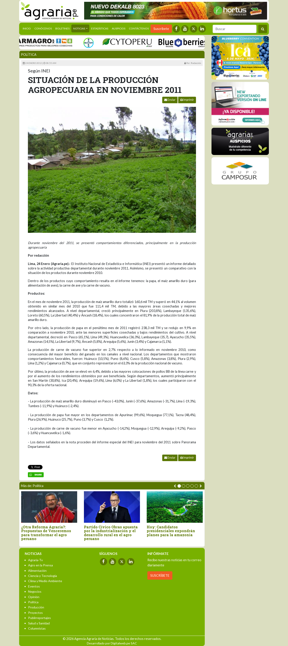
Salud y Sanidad (39, 623)
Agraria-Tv (35, 560)
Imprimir (187, 99)
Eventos (34, 586)
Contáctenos (139, 28)
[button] (179, 486)
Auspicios (118, 28)
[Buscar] (234, 29)
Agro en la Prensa (40, 565)
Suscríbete (161, 29)
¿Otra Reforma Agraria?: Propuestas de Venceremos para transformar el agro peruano (46, 533)
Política (28, 54)
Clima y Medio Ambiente (45, 581)
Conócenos (43, 28)
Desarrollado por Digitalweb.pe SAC (112, 643)
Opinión (33, 597)
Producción (36, 607)
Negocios (34, 591)
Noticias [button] (79, 28)
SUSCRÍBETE (159, 575)
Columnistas (37, 628)
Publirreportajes (39, 618)
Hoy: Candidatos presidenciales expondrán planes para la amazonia (171, 531)
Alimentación (37, 570)
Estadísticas (99, 28)
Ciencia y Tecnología (42, 576)
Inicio (28, 28)
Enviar (170, 99)
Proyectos (35, 613)
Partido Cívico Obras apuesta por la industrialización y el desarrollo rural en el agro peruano (111, 533)
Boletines (62, 28)
